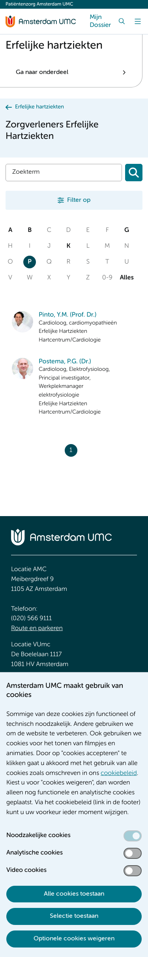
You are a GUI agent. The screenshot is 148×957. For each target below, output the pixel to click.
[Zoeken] (133, 172)
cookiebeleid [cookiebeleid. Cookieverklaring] (119, 773)
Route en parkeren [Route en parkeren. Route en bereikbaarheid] (37, 628)
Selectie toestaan (74, 916)
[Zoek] (122, 21)
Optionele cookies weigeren (74, 939)
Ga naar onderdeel (42, 72)
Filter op (78, 200)
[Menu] (137, 21)
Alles (126, 278)
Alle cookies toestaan (74, 894)
